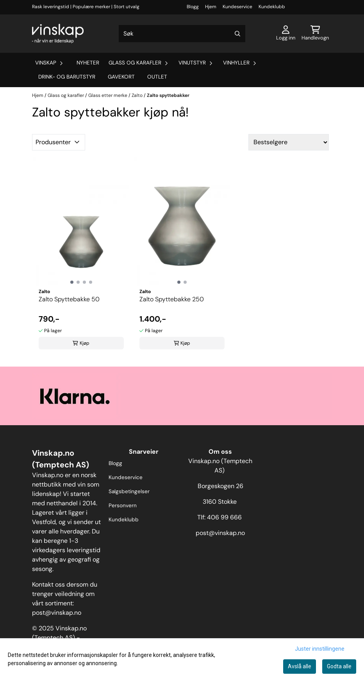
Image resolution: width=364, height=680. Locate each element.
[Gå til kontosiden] (285, 33)
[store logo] (58, 33)
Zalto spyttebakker (168, 95)
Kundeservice (237, 7)
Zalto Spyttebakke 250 (171, 299)
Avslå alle (299, 666)
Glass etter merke (108, 95)
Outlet (157, 76)
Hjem (210, 7)
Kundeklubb (272, 7)
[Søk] (182, 33)
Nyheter (88, 62)
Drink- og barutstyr (66, 76)
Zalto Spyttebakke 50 (69, 299)
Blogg (193, 7)
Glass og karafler (66, 95)
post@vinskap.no (56, 612)
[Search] (237, 33)
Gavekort (121, 76)
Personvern (123, 505)
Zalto (138, 95)
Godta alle (339, 666)
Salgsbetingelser (129, 491)
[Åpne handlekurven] (315, 33)
